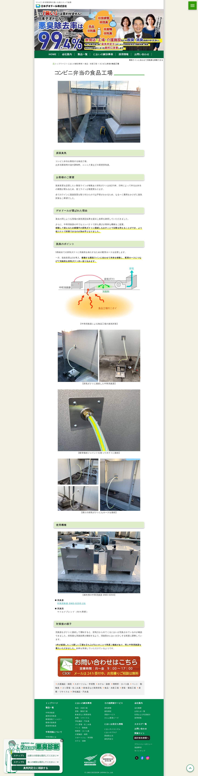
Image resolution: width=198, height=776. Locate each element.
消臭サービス (109, 715)
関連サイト (139, 733)
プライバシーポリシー (143, 744)
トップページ (60, 64)
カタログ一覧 (140, 724)
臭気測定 (108, 711)
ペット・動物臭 (81, 728)
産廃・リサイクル (82, 718)
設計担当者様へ (141, 738)
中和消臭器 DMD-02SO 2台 (71, 603)
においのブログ (110, 732)
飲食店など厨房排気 (92, 688)
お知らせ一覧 (139, 711)
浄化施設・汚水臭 (80, 692)
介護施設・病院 (64, 684)
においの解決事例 (103, 54)
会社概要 (138, 708)
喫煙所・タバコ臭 (121, 684)
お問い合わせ (141, 54)
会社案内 (67, 54)
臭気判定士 (108, 739)
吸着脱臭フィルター (54, 719)
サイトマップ (139, 751)
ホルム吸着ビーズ (111, 718)
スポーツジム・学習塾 (85, 684)
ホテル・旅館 (104, 684)
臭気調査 (108, 708)
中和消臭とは (51, 737)
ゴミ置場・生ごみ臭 (71, 688)
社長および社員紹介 (142, 715)
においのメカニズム (112, 729)
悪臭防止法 (108, 736)
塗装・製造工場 (129, 688)
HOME (52, 54)
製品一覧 (83, 54)
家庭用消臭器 (51, 726)
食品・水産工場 (91, 64)
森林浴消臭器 (51, 716)
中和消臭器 (50, 713)
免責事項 (138, 747)
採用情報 (124, 54)
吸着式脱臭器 (51, 722)
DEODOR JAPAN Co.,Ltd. (102, 773)
